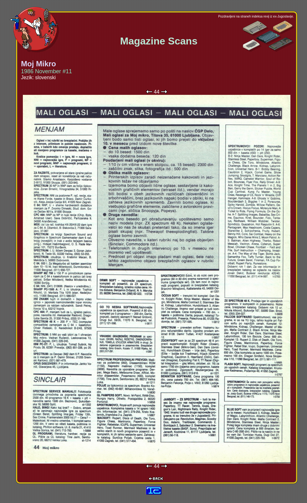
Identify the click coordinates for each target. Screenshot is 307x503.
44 (157, 92)
